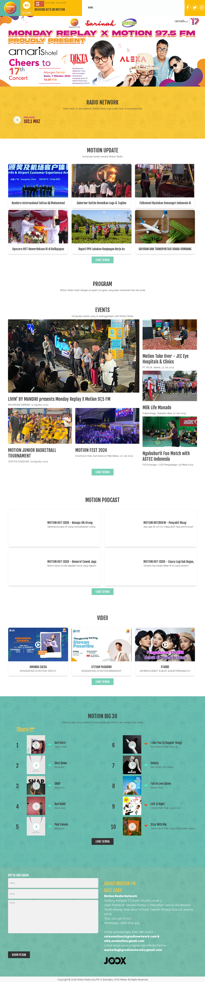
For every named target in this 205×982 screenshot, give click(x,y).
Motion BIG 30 (154, 7)
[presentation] (32, 942)
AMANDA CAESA (38, 667)
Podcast (134, 7)
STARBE (165, 667)
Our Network (101, 7)
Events (124, 7)
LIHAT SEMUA (103, 260)
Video (142, 7)
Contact (167, 7)
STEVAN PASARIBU (101, 667)
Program (114, 7)
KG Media (122, 979)
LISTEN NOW (26, 13)
